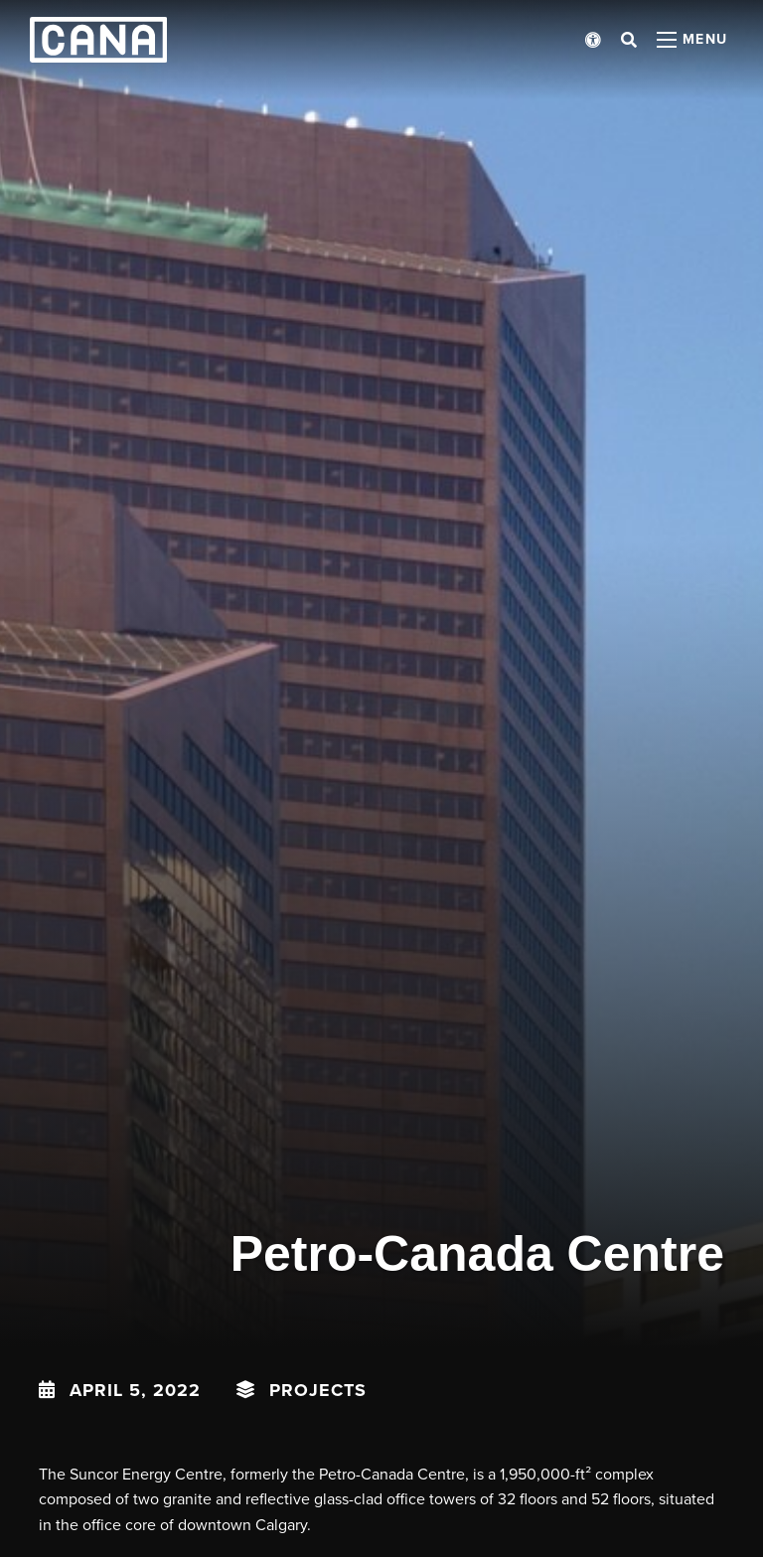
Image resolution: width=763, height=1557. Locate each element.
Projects (318, 1390)
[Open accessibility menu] (593, 39)
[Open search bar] (629, 39)
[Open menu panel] (692, 40)
